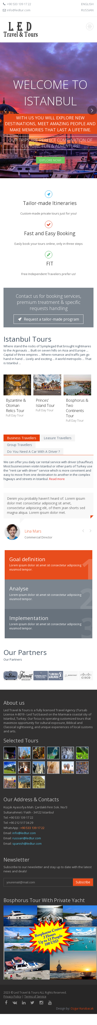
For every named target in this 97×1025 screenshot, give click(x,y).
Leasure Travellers (58, 438)
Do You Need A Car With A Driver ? (33, 451)
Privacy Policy (12, 997)
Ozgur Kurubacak (82, 1008)
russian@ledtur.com (26, 838)
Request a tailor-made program (48, 319)
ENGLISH (87, 4)
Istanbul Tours (27, 339)
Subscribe (83, 882)
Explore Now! (50, 160)
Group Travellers (19, 445)
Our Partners (25, 652)
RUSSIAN (87, 10)
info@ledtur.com (24, 833)
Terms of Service (35, 997)
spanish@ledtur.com (27, 843)
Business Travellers (21, 438)
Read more (57, 479)
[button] (5, 142)
